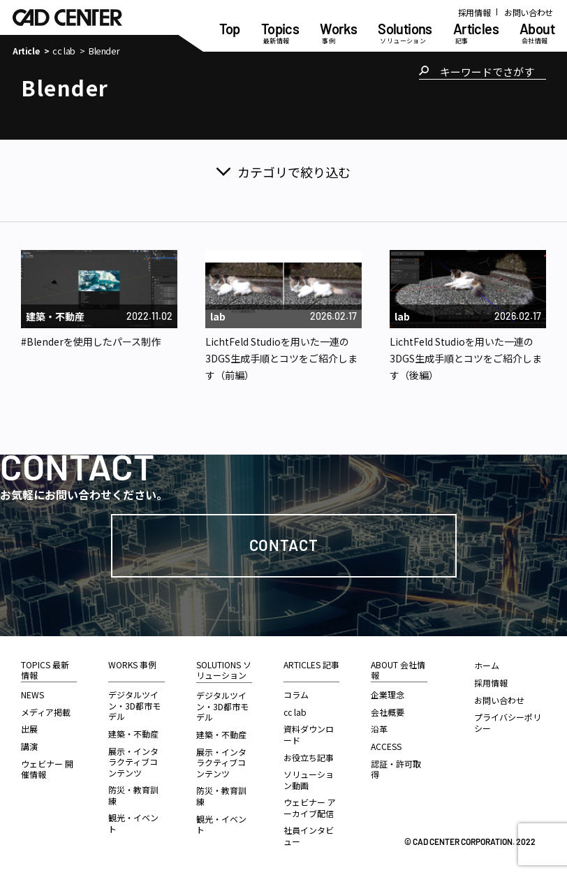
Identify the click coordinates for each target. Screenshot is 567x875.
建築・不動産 (133, 734)
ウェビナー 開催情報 (47, 769)
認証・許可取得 (396, 769)
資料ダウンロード (309, 734)
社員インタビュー (309, 835)
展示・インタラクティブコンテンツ (133, 762)
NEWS (32, 694)
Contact (283, 545)
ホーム (486, 665)
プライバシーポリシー (507, 722)
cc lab (63, 51)
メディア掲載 (46, 712)
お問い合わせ (528, 12)
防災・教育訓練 (133, 795)
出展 (29, 729)
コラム (296, 694)
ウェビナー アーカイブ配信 (310, 807)
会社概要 (387, 712)
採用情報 (474, 12)
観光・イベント (133, 822)
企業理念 (387, 694)
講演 (29, 746)
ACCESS (386, 746)
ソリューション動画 (309, 779)
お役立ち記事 (309, 757)
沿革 (379, 729)
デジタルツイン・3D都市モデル (134, 705)
